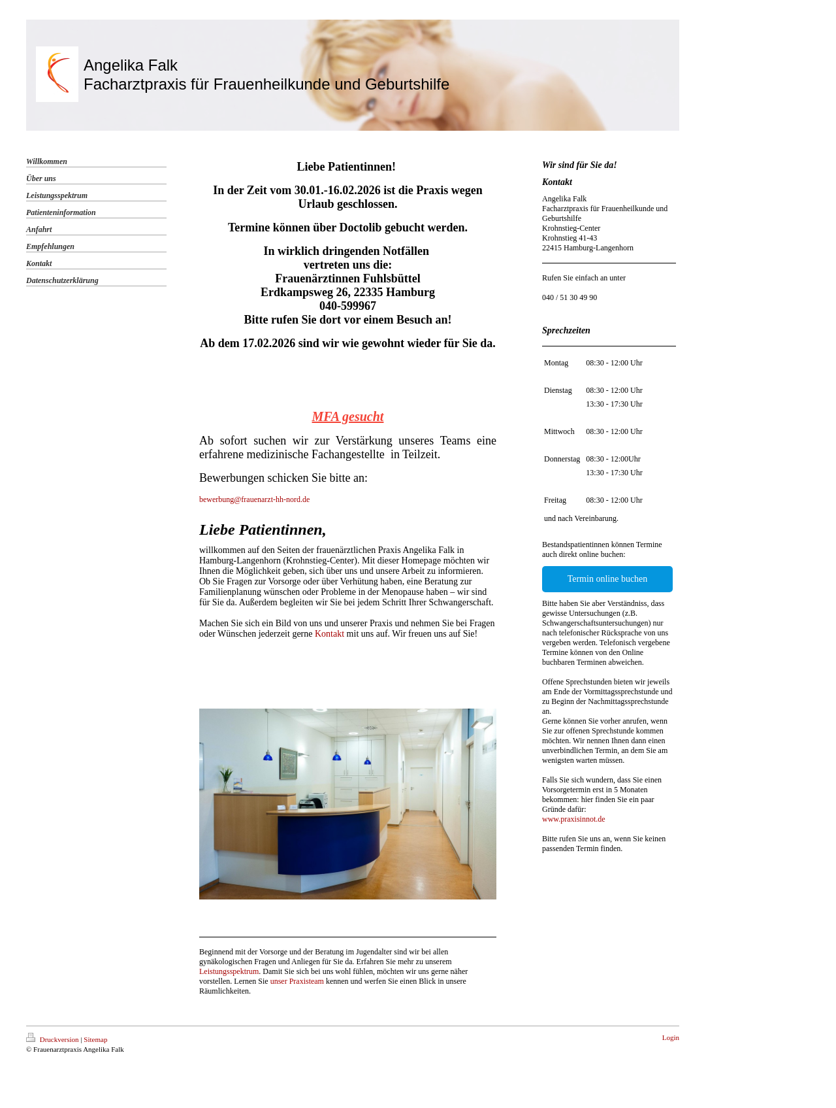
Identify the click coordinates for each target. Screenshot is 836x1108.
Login (670, 1037)
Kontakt (329, 634)
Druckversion (53, 1039)
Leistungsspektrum (229, 971)
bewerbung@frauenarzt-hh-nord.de (254, 499)
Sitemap (95, 1039)
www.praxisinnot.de (573, 819)
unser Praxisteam (297, 981)
